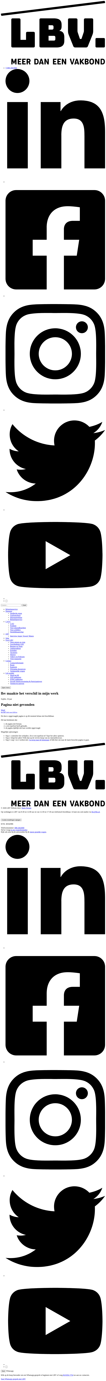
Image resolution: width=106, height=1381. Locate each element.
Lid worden (10, 673)
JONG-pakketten (16, 679)
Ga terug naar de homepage (39, 740)
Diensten (9, 611)
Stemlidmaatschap (17, 632)
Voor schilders (15, 630)
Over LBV (9, 640)
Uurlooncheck (15, 615)
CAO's (8, 622)
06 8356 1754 (68, 1375)
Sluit (3, 1371)
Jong (7, 638)
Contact (8, 661)
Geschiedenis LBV (17, 644)
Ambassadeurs (15, 648)
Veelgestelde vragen (17, 671)
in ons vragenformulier (19, 830)
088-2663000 (19, 828)
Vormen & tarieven (17, 683)
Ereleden (13, 650)
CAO (12, 624)
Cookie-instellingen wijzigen (11, 820)
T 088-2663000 (11, 68)
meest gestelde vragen (38, 832)
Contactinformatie (16, 663)
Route (12, 665)
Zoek (24, 605)
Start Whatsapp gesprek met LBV (13, 1379)
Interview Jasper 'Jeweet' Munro (22, 636)
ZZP (7, 634)
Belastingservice (12, 609)
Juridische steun (16, 613)
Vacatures (13, 653)
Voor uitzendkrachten (18, 628)
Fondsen (13, 626)
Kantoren (13, 667)
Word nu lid (14, 675)
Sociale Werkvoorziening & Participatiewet (26, 681)
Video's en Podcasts (17, 657)
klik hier (55, 740)
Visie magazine (15, 659)
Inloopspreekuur (16, 617)
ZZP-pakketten (15, 677)
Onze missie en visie (17, 642)
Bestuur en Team (16, 646)
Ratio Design (26, 808)
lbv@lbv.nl (96, 812)
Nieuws (13, 655)
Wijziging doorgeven (18, 669)
